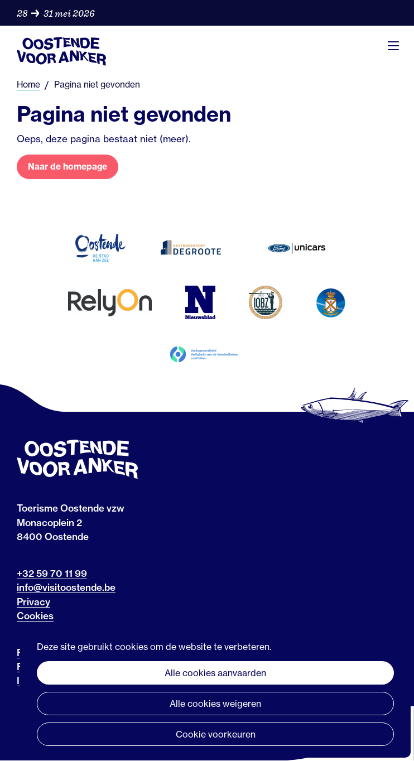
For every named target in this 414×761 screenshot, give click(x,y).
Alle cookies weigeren (215, 703)
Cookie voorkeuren (216, 734)
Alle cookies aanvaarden (215, 672)
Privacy (33, 602)
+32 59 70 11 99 (52, 573)
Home (28, 84)
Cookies (35, 616)
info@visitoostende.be (66, 587)
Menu (393, 45)
